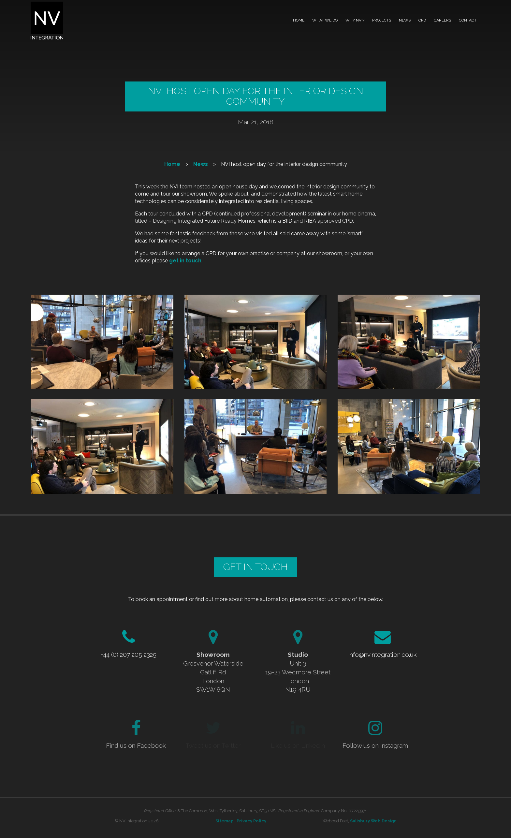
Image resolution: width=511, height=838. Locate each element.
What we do (325, 20)
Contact (467, 20)
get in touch (185, 260)
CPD (422, 20)
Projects (381, 20)
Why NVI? (354, 20)
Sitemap (224, 820)
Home (298, 20)
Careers (442, 20)
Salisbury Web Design (373, 820)
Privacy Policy (251, 820)
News (405, 20)
